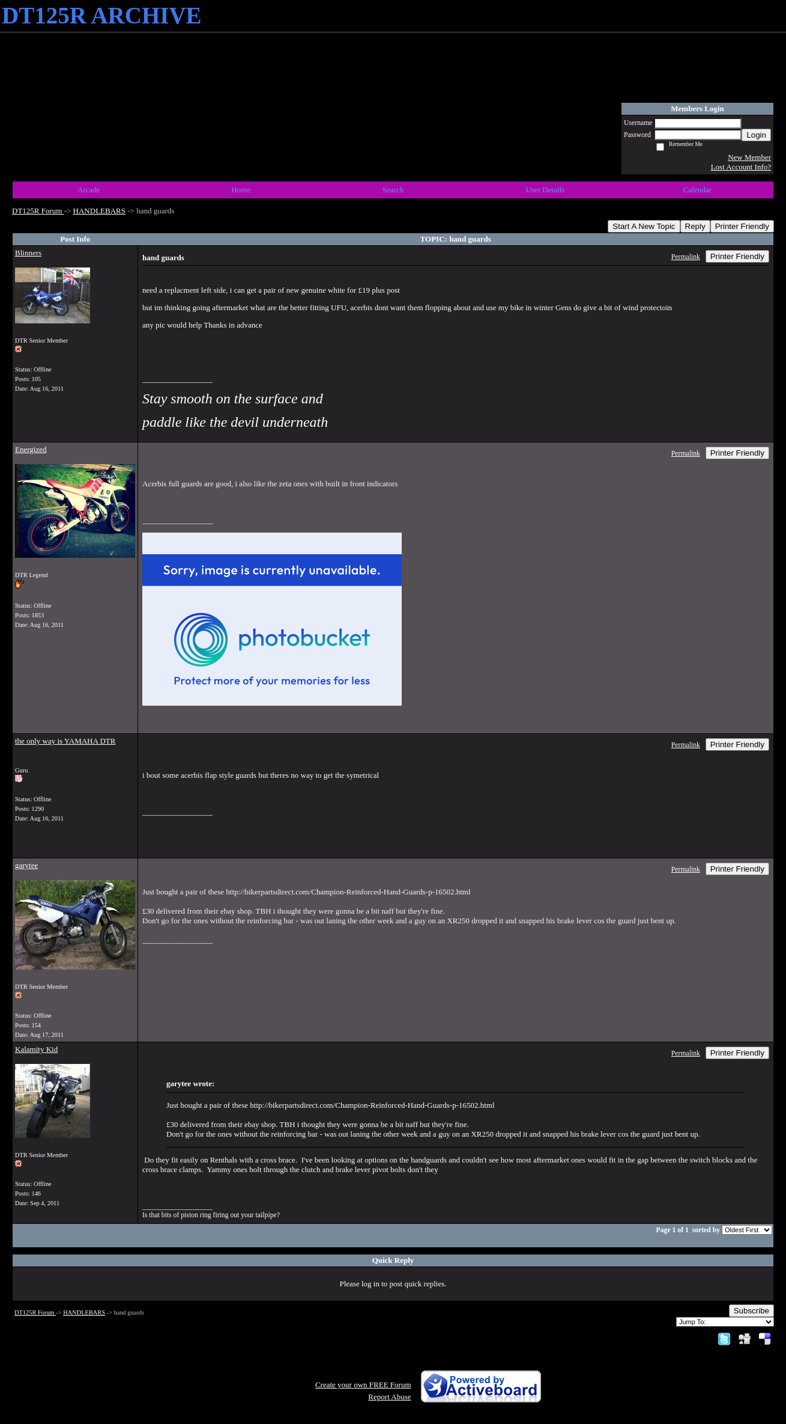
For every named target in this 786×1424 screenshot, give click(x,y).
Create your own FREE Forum (363, 1384)
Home (240, 189)
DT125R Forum (38, 210)
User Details (545, 189)
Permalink (685, 257)
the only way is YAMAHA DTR (65, 740)
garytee (26, 865)
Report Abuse (389, 1396)
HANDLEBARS (99, 210)
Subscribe (751, 1310)
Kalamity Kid (36, 1049)
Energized (30, 449)
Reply (695, 226)
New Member (749, 157)
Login (756, 134)
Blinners (28, 252)
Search (393, 189)
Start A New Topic (643, 226)
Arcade (88, 189)
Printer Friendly (742, 226)
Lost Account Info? (741, 166)
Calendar (697, 189)
